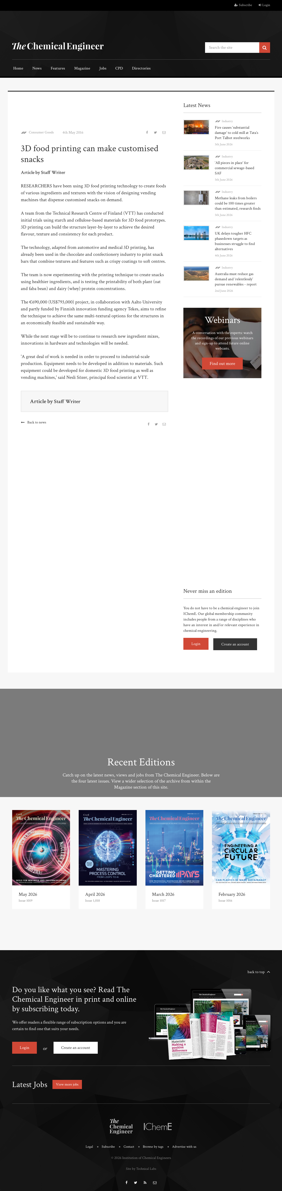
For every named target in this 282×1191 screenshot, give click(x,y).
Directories (130, 68)
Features (53, 68)
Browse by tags (153, 1143)
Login (264, 5)
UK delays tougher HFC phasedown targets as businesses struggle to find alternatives (235, 240)
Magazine (76, 68)
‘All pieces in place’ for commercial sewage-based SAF (234, 167)
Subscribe (243, 5)
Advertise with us (185, 1143)
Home (17, 68)
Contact (128, 1143)
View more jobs (68, 1081)
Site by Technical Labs (141, 1165)
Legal (87, 1143)
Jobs (95, 68)
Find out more (222, 363)
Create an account (236, 643)
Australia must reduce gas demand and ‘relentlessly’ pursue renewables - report (236, 278)
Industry (227, 120)
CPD (109, 68)
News (34, 68)
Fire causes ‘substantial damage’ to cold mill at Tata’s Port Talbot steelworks (236, 132)
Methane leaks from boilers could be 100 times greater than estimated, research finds (238, 203)
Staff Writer (68, 401)
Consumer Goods (42, 132)
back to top (256, 970)
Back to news (36, 422)
